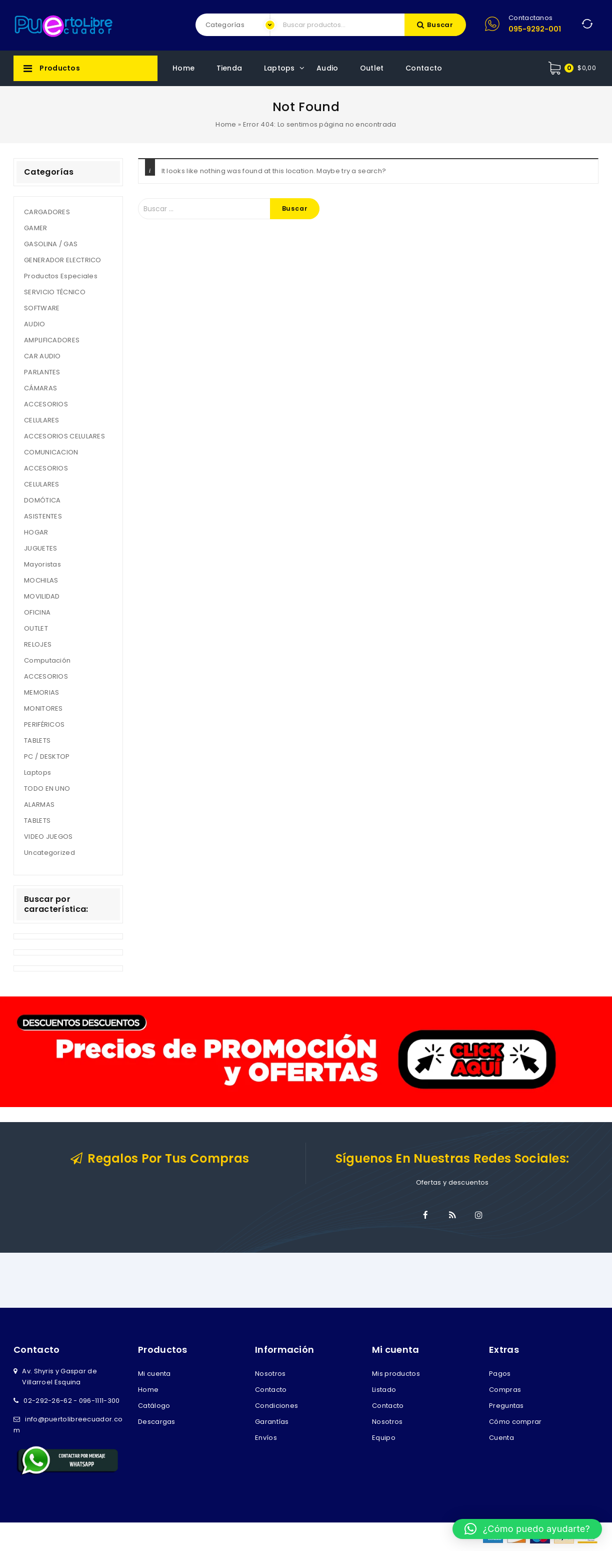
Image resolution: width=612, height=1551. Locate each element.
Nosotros (270, 1373)
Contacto (424, 68)
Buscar (440, 25)
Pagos (500, 1373)
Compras (505, 1389)
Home (183, 68)
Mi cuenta (154, 1373)
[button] (527, 1529)
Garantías (272, 1421)
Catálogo (154, 1405)
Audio (327, 68)
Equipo (384, 1437)
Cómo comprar (515, 1421)
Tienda (229, 68)
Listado (384, 1389)
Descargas (157, 1421)
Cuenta (501, 1437)
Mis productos (396, 1373)
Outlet (372, 68)
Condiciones (276, 1405)
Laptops (279, 68)
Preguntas (506, 1405)
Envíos (266, 1437)
